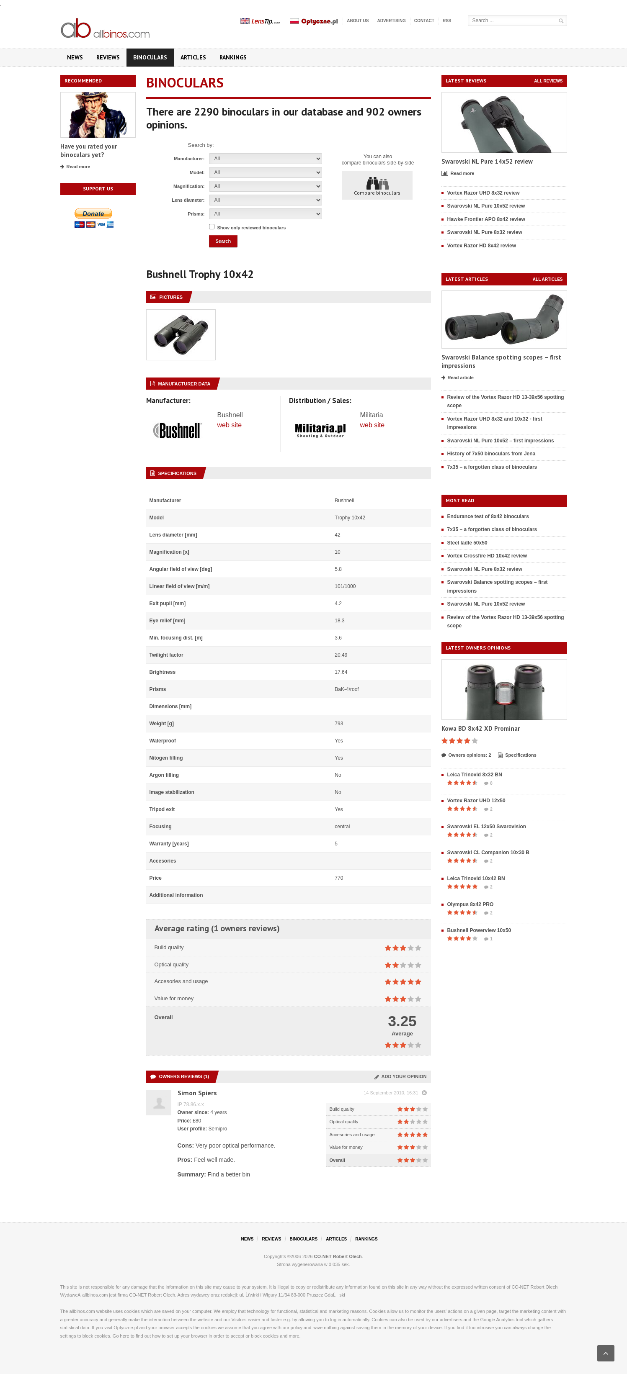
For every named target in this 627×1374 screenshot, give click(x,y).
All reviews (548, 81)
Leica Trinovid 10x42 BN (476, 878)
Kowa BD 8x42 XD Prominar (480, 728)
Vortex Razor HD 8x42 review (481, 246)
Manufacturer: (189, 158)
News (75, 57)
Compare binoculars (377, 186)
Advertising (391, 20)
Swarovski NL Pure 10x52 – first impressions (500, 441)
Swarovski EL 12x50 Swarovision (486, 827)
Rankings (233, 57)
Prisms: (196, 213)
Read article (457, 378)
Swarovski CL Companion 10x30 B (488, 852)
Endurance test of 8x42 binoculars (488, 516)
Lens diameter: (188, 200)
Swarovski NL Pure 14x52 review (487, 161)
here (124, 1335)
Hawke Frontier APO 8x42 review (486, 219)
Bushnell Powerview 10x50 (479, 930)
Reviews (108, 57)
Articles (193, 57)
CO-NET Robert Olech (338, 1256)
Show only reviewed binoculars (251, 227)
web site (229, 425)
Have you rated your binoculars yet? (88, 150)
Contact (424, 20)
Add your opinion (400, 1076)
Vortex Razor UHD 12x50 (476, 801)
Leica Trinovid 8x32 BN (474, 775)
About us (358, 20)
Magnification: (189, 186)
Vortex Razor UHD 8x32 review (483, 193)
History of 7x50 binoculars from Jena (491, 454)
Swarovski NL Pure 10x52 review (486, 206)
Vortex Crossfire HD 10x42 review (487, 556)
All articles (548, 279)
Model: (197, 172)
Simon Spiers (197, 1093)
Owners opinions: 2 (466, 755)
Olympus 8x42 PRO (470, 904)
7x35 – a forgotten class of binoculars (492, 467)
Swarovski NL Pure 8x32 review (484, 232)
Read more (75, 167)
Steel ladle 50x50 (467, 543)
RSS (447, 20)
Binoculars (150, 57)
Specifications (517, 755)
